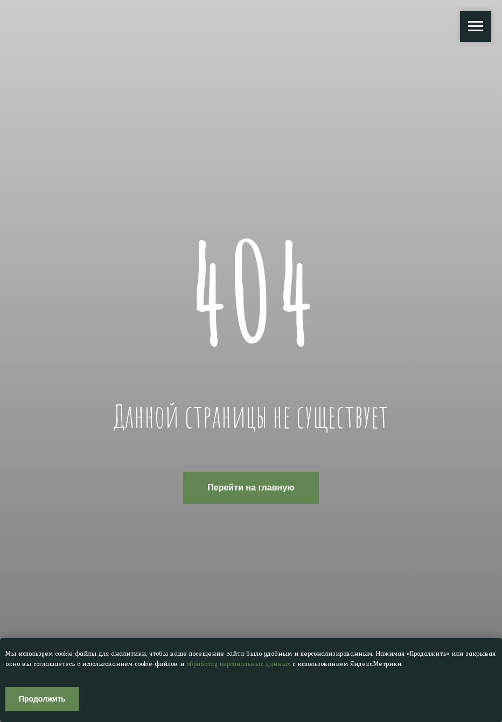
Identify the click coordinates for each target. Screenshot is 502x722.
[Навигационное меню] (475, 26)
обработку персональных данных (238, 664)
